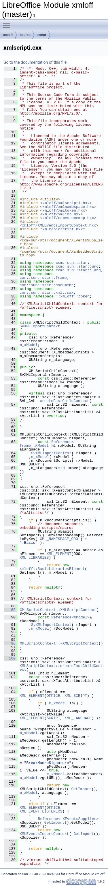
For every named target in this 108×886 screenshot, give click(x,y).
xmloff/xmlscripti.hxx (66, 203)
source (25, 34)
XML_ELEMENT (59, 553)
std (61, 468)
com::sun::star (71, 262)
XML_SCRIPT (76, 695)
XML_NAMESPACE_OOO (59, 538)
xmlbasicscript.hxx (62, 229)
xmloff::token (74, 296)
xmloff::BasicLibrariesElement (52, 568)
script (41, 34)
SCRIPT (53, 718)
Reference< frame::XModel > (48, 443)
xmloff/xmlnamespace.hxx (68, 206)
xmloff (8, 34)
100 (10, 658)
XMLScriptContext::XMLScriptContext (58, 609)
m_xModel (28, 344)
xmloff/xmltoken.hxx (63, 210)
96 (10, 643)
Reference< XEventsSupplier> (68, 818)
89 (10, 609)
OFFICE (53, 695)
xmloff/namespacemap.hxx (68, 217)
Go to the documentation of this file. (35, 62)
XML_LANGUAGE (78, 718)
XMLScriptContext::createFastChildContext (61, 667)
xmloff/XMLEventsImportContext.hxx (59, 225)
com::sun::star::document (46, 285)
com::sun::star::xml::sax (46, 292)
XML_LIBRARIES (34, 557)
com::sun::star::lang (78, 270)
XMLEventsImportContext (44, 833)
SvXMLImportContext (40, 326)
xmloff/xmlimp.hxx (61, 214)
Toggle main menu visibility (8, 23)
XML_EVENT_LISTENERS (41, 811)
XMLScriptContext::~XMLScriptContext (59, 643)
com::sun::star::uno (77, 266)
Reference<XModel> (70, 617)
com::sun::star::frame (43, 277)
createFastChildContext (64, 400)
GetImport (81, 789)
